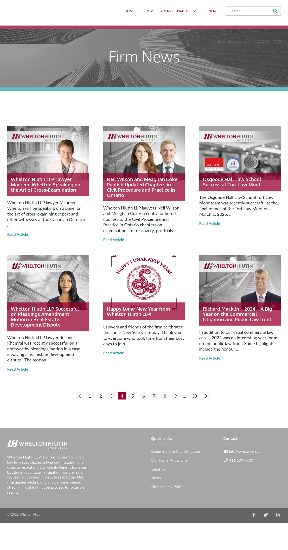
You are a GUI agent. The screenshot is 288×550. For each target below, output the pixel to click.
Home (129, 11)
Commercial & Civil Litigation (175, 451)
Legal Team (160, 469)
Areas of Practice (178, 11)
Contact (211, 11)
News (156, 478)
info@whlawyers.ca (245, 451)
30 (194, 396)
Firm (147, 11)
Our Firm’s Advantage (169, 460)
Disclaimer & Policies (168, 487)
